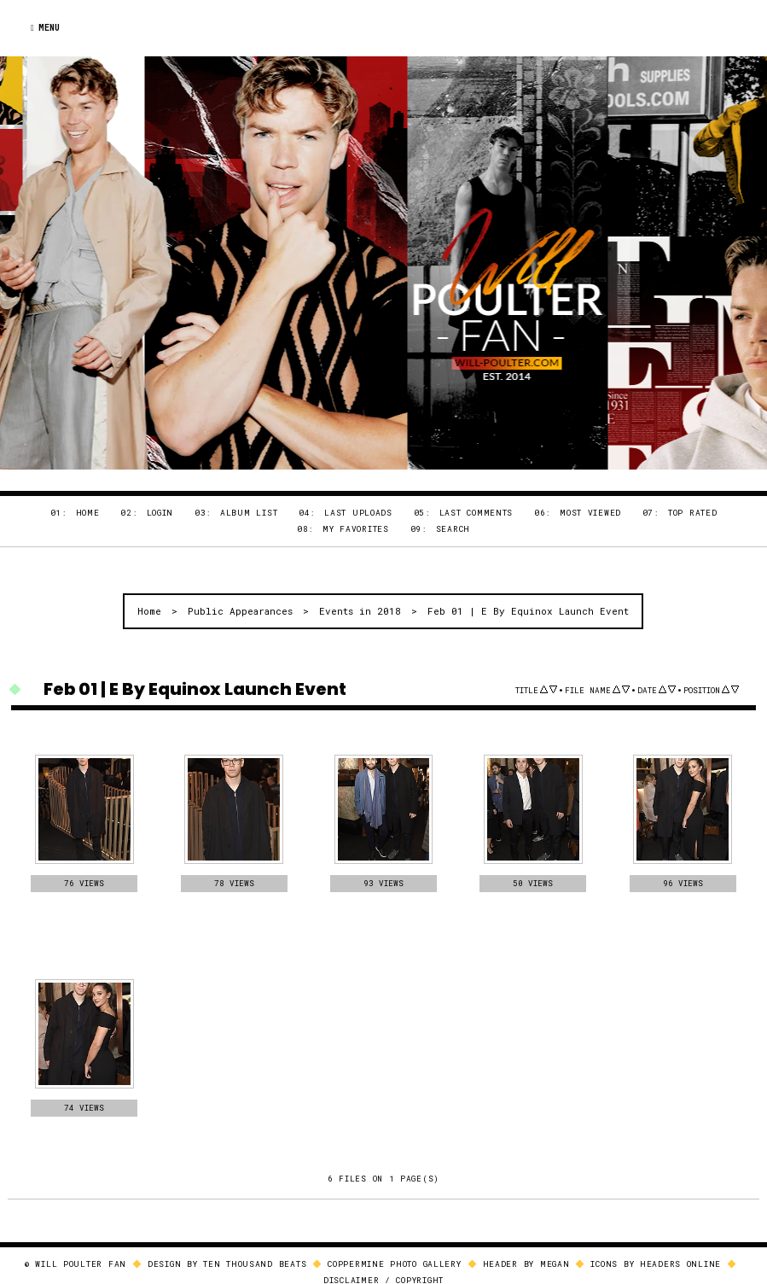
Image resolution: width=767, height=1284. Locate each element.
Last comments (476, 512)
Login (160, 512)
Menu (45, 27)
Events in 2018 (360, 610)
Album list (248, 512)
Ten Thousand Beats (254, 1264)
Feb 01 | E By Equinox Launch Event (528, 610)
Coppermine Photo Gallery (394, 1264)
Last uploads (358, 512)
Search (453, 528)
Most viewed (590, 512)
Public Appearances (240, 610)
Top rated (693, 512)
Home (88, 512)
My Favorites (355, 528)
